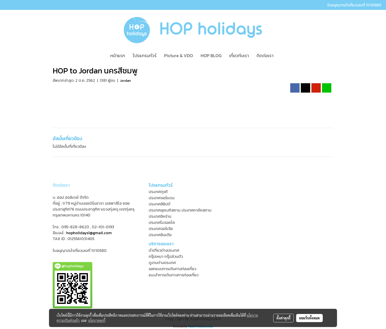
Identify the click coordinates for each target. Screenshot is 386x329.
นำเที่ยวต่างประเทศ (164, 250)
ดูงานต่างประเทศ (162, 262)
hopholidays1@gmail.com (89, 233)
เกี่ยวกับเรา (239, 55)
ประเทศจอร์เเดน (162, 198)
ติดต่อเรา (265, 55)
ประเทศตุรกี (158, 192)
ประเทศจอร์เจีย (161, 228)
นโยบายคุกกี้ (96, 320)
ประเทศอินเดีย (160, 235)
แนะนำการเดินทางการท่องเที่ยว (173, 275)
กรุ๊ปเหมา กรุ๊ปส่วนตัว (166, 256)
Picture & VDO (178, 55)
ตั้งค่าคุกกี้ (283, 318)
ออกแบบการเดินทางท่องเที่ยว (172, 269)
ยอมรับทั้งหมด (309, 318)
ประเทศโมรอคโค (162, 222)
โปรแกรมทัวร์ (145, 55)
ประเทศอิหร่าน (160, 216)
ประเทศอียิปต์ (159, 204)
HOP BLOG (211, 55)
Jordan (125, 80)
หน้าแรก (117, 55)
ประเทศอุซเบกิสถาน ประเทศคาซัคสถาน (180, 210)
